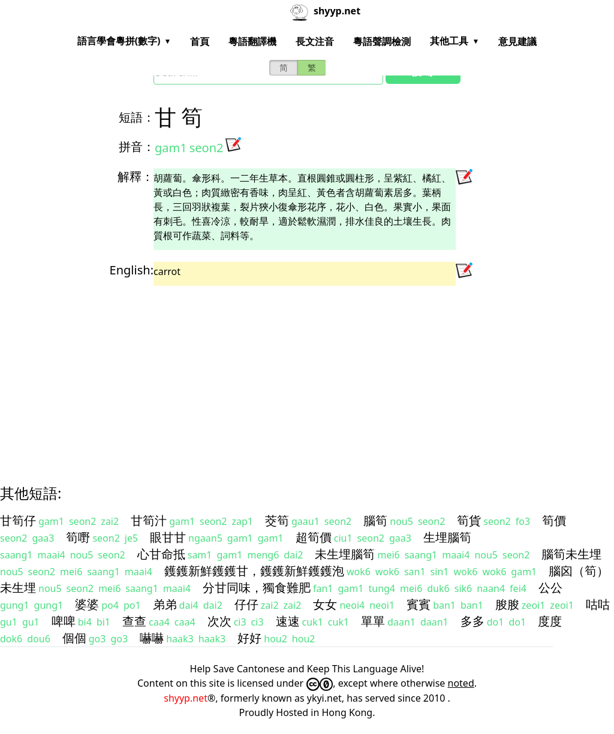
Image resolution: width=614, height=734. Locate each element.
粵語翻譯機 (252, 41)
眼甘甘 (168, 537)
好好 (249, 638)
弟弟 (165, 604)
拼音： (137, 146)
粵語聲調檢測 (382, 41)
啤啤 (64, 621)
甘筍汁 (149, 520)
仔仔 (246, 604)
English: (132, 270)
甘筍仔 (18, 520)
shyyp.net (185, 698)
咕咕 (598, 604)
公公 (550, 587)
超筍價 (314, 537)
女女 (325, 604)
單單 (373, 621)
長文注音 (315, 41)
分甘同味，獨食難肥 (257, 587)
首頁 (199, 41)
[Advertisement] (307, 374)
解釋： (136, 176)
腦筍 (375, 520)
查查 (134, 621)
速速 (288, 621)
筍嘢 (78, 537)
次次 (219, 621)
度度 (550, 621)
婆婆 (87, 604)
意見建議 (517, 41)
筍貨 (469, 520)
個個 (74, 638)
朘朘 (507, 604)
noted (461, 683)
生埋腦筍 (447, 537)
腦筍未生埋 (571, 554)
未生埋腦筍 (345, 554)
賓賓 (419, 604)
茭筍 (277, 520)
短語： (137, 117)
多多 (472, 621)
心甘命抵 (161, 554)
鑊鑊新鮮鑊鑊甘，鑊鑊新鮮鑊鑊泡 (254, 571)
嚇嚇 (152, 638)
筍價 (554, 520)
